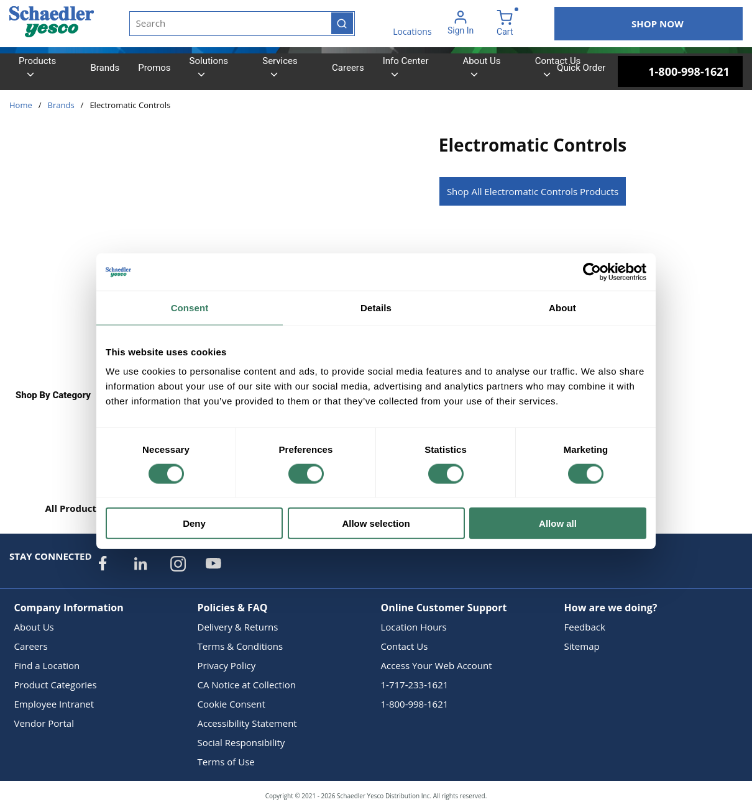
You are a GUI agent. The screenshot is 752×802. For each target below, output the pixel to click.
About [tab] (562, 307)
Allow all (558, 523)
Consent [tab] (190, 307)
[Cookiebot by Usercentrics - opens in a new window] (592, 271)
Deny (194, 523)
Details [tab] (376, 307)
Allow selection (376, 523)
